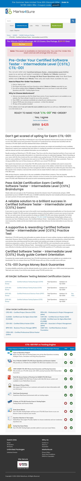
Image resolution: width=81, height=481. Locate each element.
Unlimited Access (22, 25)
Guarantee (45, 446)
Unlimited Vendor (12, 452)
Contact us (45, 442)
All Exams (10, 446)
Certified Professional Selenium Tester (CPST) (30, 293)
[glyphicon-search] (73, 21)
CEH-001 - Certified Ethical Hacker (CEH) (20, 323)
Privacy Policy (46, 452)
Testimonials (45, 25)
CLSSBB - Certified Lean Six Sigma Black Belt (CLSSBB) (55, 320)
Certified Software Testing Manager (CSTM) (30, 282)
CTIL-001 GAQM (42, 217)
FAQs (37, 25)
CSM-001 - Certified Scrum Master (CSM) (54, 317)
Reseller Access (56, 25)
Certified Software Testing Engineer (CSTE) (29, 299)
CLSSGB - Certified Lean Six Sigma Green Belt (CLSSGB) (21, 318)
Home (12, 25)
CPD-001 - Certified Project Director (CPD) (20, 312)
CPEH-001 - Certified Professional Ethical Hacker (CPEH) (22, 333)
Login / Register (14, 30)
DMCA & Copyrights (48, 456)
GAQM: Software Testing (26, 35)
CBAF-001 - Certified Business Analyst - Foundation (54, 329)
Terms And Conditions (48, 454)
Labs (31, 25)
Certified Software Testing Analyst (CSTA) (29, 287)
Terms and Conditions (40, 120)
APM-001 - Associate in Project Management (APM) (55, 324)
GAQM (15, 35)
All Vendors (10, 444)
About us (44, 444)
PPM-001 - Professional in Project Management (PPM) (56, 313)
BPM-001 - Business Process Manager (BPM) (21, 328)
